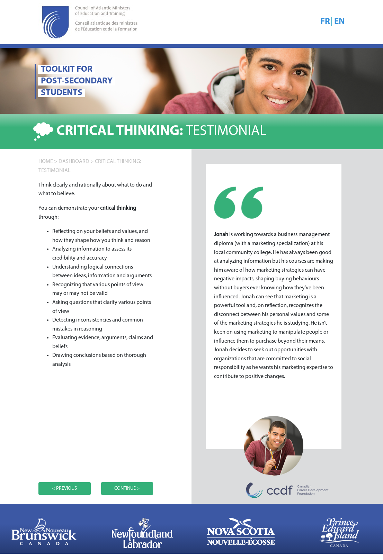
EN (339, 21)
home (45, 161)
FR (325, 21)
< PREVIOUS (64, 488)
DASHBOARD (74, 161)
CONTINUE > (127, 488)
